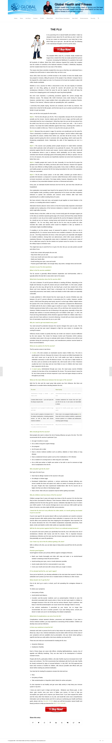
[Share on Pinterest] (50, 722)
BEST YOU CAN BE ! (59, 703)
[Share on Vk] (67, 722)
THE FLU (56, 29)
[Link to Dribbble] (103, 740)
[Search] (98, 18)
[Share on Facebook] (33, 722)
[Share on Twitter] (38, 722)
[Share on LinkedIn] (56, 722)
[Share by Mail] (79, 722)
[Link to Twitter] (100, 740)
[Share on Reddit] (73, 722)
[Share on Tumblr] (62, 722)
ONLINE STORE (48, 701)
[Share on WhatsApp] (44, 722)
